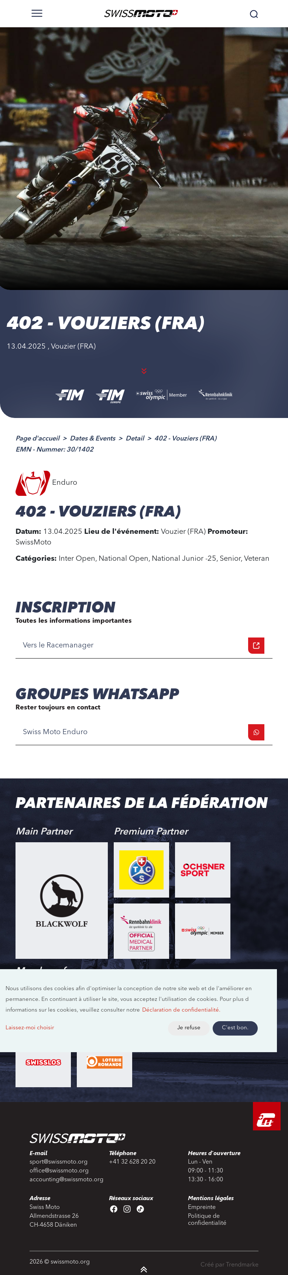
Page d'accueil (37, 438)
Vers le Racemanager (143, 646)
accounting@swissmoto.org (65, 1180)
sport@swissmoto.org (59, 1162)
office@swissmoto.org (59, 1171)
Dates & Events (92, 438)
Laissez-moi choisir (30, 1028)
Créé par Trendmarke (229, 1265)
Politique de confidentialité (207, 1219)
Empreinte (202, 1207)
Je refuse (188, 1028)
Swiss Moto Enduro (143, 732)
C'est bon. (235, 1028)
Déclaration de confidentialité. (181, 1010)
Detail (135, 438)
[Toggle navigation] (37, 13)
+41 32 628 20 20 (132, 1162)
